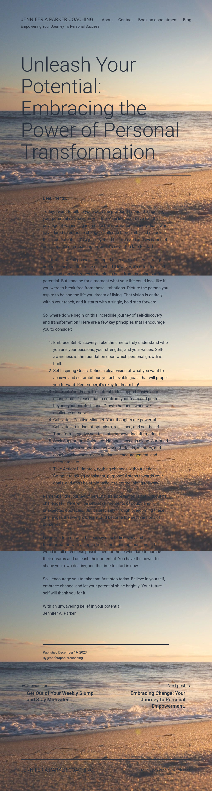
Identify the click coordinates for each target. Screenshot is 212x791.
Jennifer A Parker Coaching (57, 19)
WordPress (181, 770)
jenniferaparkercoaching (65, 658)
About (107, 19)
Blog (187, 19)
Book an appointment (157, 19)
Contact (125, 19)
